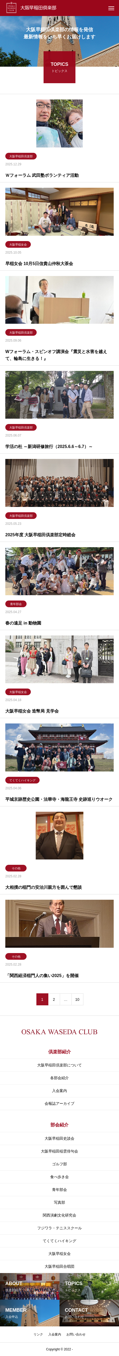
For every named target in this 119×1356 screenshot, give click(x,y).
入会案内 (59, 1091)
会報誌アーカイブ (59, 1103)
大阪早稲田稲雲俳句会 (59, 1151)
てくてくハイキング (22, 781)
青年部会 (16, 604)
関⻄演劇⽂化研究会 (59, 1215)
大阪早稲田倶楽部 (21, 157)
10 (77, 1000)
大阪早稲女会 (18, 245)
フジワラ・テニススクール (59, 1228)
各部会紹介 (59, 1078)
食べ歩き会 (59, 1177)
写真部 (59, 1202)
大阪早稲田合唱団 (59, 1266)
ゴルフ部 (59, 1164)
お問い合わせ (76, 1334)
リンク (38, 1334)
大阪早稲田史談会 (59, 1138)
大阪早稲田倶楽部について (59, 1065)
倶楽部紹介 (59, 1051)
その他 (16, 869)
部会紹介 (59, 1124)
